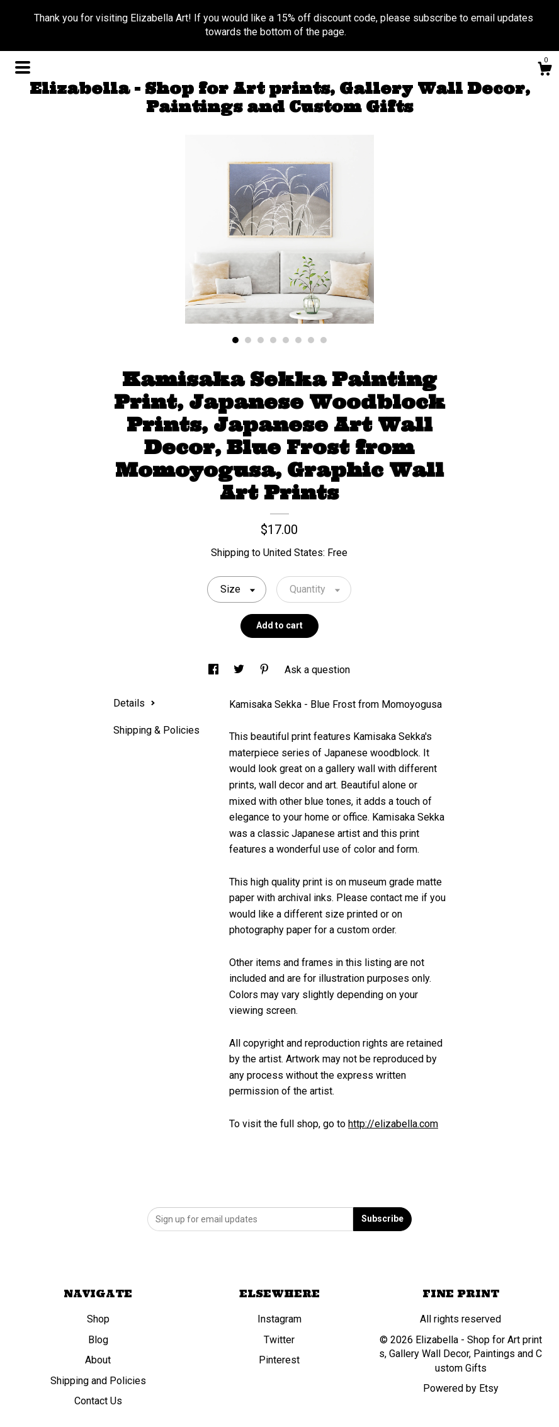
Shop (98, 1319)
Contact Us (98, 1401)
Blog (98, 1340)
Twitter (279, 1340)
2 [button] (248, 340)
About (98, 1360)
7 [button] (311, 340)
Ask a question (317, 670)
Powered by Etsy (461, 1388)
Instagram (279, 1319)
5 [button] (286, 340)
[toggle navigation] (22, 67)
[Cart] (544, 70)
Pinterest (279, 1360)
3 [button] (260, 340)
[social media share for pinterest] (265, 670)
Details (134, 703)
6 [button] (298, 340)
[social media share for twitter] (240, 670)
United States (293, 553)
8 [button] (323, 340)
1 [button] (235, 340)
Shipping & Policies (156, 730)
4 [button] (273, 340)
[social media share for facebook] (214, 670)
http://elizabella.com (393, 1124)
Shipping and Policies (98, 1381)
